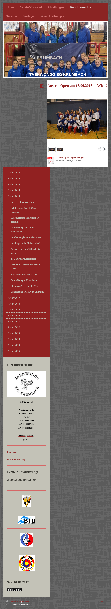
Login (102, 602)
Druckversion (13, 602)
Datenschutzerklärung (16, 459)
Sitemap (25, 602)
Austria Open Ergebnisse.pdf (70, 158)
